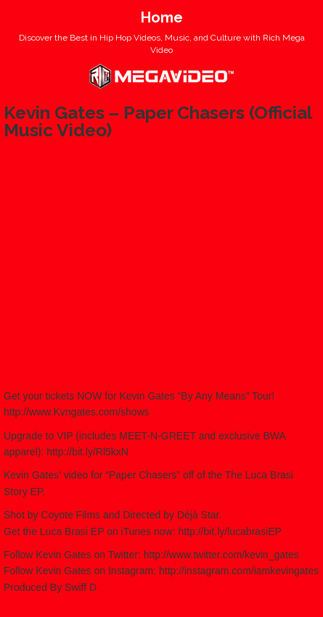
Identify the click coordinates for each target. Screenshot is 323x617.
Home (162, 17)
